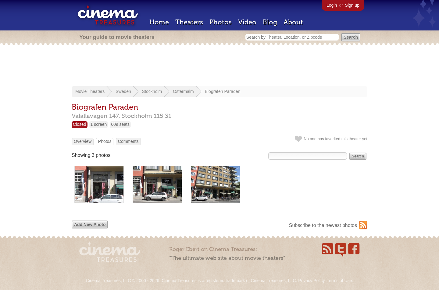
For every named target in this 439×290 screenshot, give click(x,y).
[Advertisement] (219, 66)
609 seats (120, 124)
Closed (79, 124)
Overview (82, 141)
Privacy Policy (311, 280)
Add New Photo (89, 224)
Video (247, 22)
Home (159, 22)
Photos (220, 22)
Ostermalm (183, 91)
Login (332, 5)
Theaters (189, 22)
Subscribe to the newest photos (323, 225)
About (293, 22)
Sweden (123, 91)
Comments (128, 141)
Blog (270, 22)
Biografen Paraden (223, 91)
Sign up (352, 5)
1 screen (99, 124)
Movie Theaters (90, 91)
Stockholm (152, 91)
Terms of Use (339, 280)
